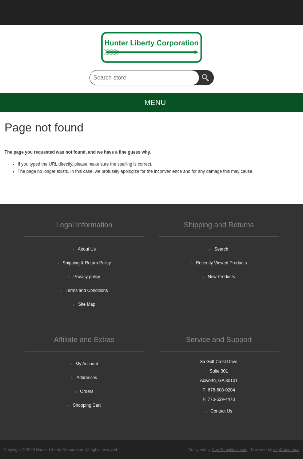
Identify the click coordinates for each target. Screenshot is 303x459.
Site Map (86, 304)
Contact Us (221, 411)
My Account (86, 363)
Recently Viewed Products (221, 262)
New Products (221, 276)
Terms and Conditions (86, 290)
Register (25, 9)
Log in (43, 9)
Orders (86, 391)
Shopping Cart (87, 405)
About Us (87, 249)
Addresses (86, 377)
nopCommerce (286, 449)
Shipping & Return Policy (87, 262)
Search (206, 77)
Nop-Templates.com (229, 449)
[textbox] (144, 77)
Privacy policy (86, 276)
